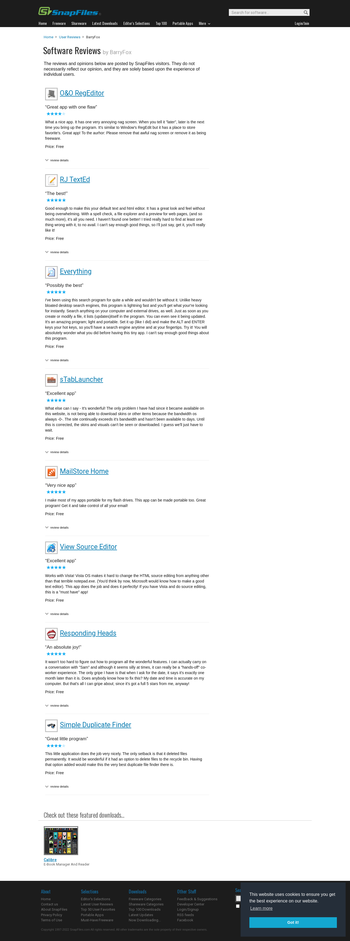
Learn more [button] (261, 908)
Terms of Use (51, 920)
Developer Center (190, 904)
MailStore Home (84, 471)
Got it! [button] (293, 922)
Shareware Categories (146, 904)
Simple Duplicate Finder (95, 725)
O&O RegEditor (82, 93)
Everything (76, 271)
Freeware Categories (145, 899)
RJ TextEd (75, 179)
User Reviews (69, 37)
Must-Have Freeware (97, 920)
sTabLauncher (81, 379)
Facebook (185, 920)
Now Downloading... (145, 920)
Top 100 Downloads (145, 909)
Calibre (50, 860)
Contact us (49, 904)
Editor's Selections (95, 899)
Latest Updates (141, 915)
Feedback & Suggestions (197, 899)
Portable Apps (92, 915)
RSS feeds (185, 915)
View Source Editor (88, 547)
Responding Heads (88, 633)
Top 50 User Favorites (98, 909)
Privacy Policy (51, 915)
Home (48, 37)
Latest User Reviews (97, 904)
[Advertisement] (260, 146)
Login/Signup (188, 909)
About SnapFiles (54, 909)
